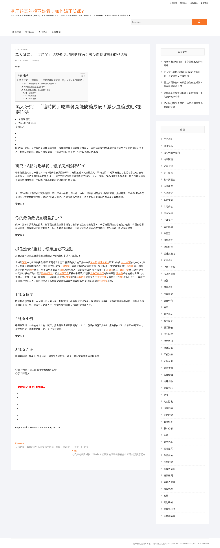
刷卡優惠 (168, 173)
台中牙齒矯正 (97, 273)
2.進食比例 (32, 96)
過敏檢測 (168, 475)
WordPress (204, 543)
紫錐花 (119, 273)
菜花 (166, 435)
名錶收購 (168, 199)
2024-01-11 (21, 50)
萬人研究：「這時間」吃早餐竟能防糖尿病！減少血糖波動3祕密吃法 (52, 80)
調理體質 (168, 448)
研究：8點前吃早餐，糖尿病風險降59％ (40, 84)
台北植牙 (125, 262)
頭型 (32, 269)
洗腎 (24, 262)
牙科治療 (168, 354)
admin (25, 61)
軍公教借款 (169, 468)
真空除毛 (168, 401)
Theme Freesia (185, 543)
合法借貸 (168, 193)
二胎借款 (168, 139)
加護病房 (168, 186)
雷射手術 (168, 502)
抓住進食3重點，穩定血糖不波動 (37, 90)
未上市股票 (169, 273)
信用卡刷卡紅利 (172, 152)
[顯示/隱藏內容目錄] (81, 76)
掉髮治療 (168, 246)
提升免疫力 (103, 262)
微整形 (167, 233)
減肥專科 (168, 314)
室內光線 (168, 213)
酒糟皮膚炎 (169, 482)
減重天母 (64, 273)
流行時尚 (194, 3)
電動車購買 (169, 516)
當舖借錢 (168, 374)
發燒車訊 (173, 3)
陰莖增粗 (81, 277)
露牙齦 (130, 266)
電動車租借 (169, 509)
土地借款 (168, 206)
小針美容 (168, 220)
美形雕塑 (168, 415)
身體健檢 (168, 455)
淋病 (166, 307)
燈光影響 (168, 334)
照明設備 (168, 327)
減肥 (62, 269)
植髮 (166, 280)
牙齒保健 (168, 361)
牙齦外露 (65, 266)
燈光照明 (168, 341)
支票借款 (168, 260)
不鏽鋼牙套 (47, 273)
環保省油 (168, 368)
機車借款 (168, 287)
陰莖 (166, 495)
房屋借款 (168, 240)
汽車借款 (168, 294)
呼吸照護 (102, 280)
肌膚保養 (168, 421)
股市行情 (168, 428)
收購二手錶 (169, 267)
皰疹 (166, 394)
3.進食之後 (32, 99)
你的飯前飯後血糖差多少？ (35, 87)
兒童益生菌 (100, 277)
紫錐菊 (93, 262)
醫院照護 (168, 489)
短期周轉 (168, 408)
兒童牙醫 (168, 166)
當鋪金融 (183, 3)
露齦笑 (109, 269)
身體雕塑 (168, 462)
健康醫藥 (204, 3)
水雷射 (67, 277)
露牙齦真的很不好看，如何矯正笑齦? (47, 11)
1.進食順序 (32, 93)
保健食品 (168, 146)
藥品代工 (168, 442)
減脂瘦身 (168, 320)
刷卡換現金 (169, 179)
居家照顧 (168, 226)
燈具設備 (168, 347)
